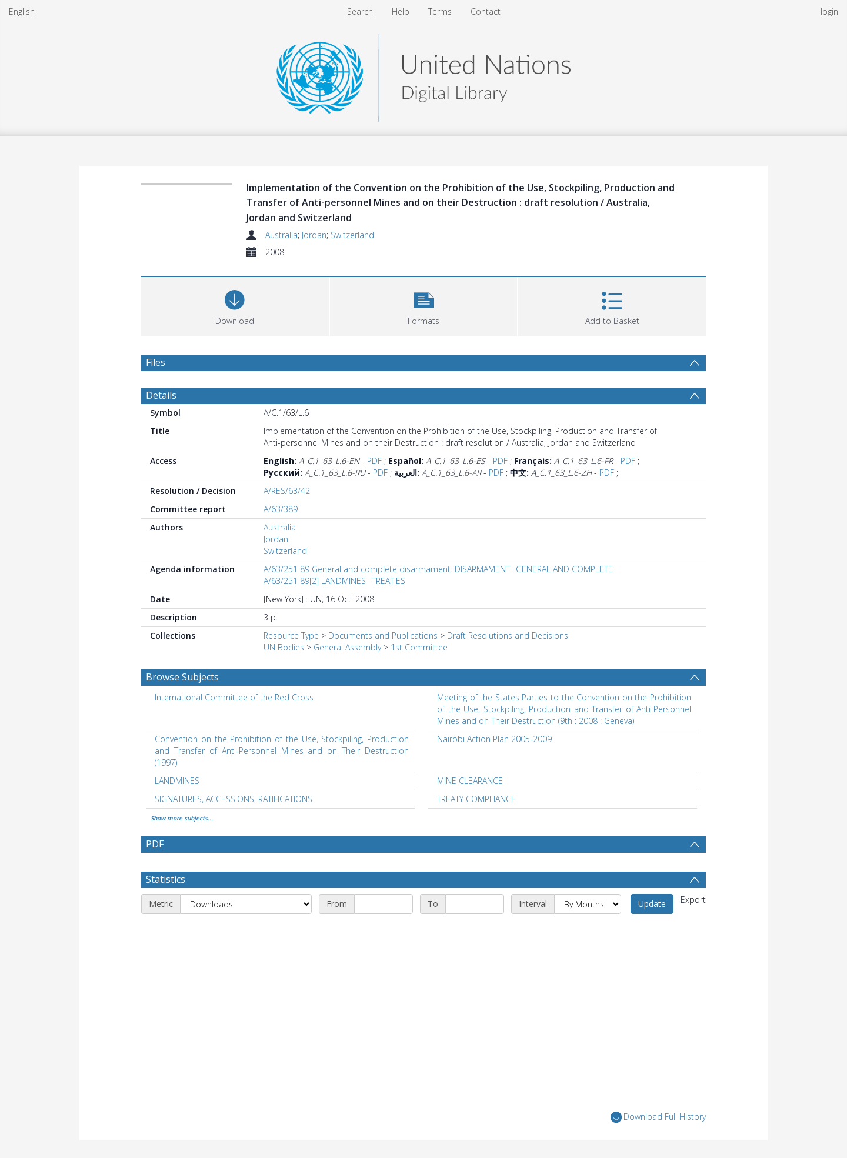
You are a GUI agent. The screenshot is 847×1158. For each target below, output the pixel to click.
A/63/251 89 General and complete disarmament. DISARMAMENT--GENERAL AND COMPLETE (438, 569)
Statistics (165, 879)
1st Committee (419, 647)
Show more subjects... (182, 818)
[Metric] (246, 904)
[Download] (235, 305)
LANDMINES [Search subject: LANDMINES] (177, 780)
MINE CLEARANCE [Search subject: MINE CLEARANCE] (470, 780)
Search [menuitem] (360, 11)
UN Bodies (284, 647)
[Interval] (587, 904)
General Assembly (347, 647)
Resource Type (291, 635)
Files (155, 362)
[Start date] (383, 904)
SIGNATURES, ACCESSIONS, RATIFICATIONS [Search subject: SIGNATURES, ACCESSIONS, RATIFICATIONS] (233, 799)
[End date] (474, 904)
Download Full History (658, 1117)
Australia (281, 235)
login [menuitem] (829, 11)
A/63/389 (281, 509)
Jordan (314, 235)
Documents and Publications (383, 635)
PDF (374, 460)
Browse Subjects (182, 676)
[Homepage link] (423, 74)
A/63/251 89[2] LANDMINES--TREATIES (334, 580)
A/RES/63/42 (287, 490)
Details (161, 395)
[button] (424, 305)
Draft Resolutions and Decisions (507, 635)
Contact (486, 11)
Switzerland (352, 235)
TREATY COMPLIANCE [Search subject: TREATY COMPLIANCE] (476, 799)
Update (652, 903)
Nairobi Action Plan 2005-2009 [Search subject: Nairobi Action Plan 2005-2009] (494, 739)
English (22, 11)
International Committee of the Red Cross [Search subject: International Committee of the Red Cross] (234, 697)
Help (400, 11)
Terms (440, 11)
